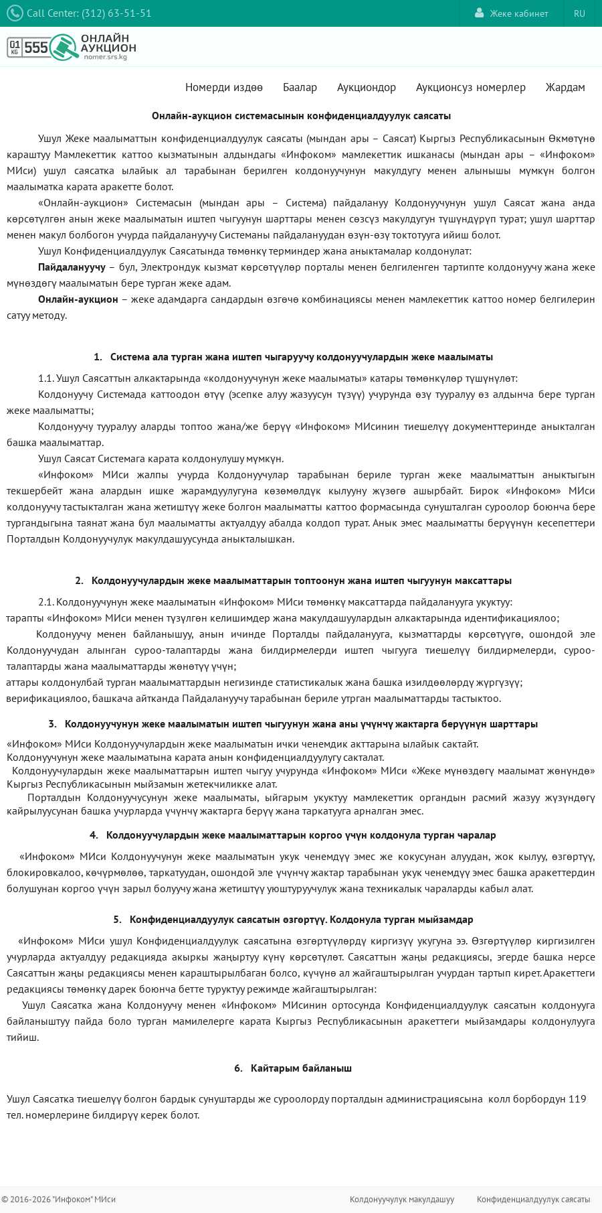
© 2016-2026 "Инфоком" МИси (58, 1199)
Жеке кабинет (511, 13)
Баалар (300, 87)
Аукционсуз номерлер (471, 87)
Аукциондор (366, 87)
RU (579, 13)
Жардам (565, 87)
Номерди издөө (224, 87)
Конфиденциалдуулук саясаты (534, 1199)
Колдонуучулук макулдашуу (402, 1199)
